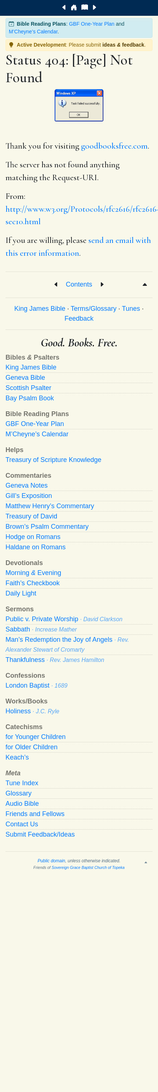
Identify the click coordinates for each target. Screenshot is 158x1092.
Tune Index (21, 783)
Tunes (131, 308)
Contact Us (21, 824)
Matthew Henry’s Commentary (49, 506)
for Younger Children (35, 736)
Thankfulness (54, 659)
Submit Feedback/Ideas (40, 834)
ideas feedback (123, 45)
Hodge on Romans (32, 536)
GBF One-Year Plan (91, 24)
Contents (79, 284)
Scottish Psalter (28, 388)
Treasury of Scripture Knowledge (53, 459)
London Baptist (36, 685)
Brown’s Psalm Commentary (47, 526)
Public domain (51, 860)
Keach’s (17, 757)
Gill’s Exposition (28, 495)
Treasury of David (31, 516)
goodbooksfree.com (114, 146)
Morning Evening (33, 572)
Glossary (18, 793)
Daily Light (20, 593)
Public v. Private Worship (63, 619)
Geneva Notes (26, 485)
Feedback (79, 318)
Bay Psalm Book (29, 398)
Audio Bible (22, 803)
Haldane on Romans (35, 547)
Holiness (32, 711)
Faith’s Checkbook (32, 583)
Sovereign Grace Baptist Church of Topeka (88, 867)
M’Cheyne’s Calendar (33, 31)
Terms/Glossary (94, 308)
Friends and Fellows (35, 814)
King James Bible (39, 308)
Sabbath (41, 629)
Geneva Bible (25, 377)
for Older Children (31, 747)
